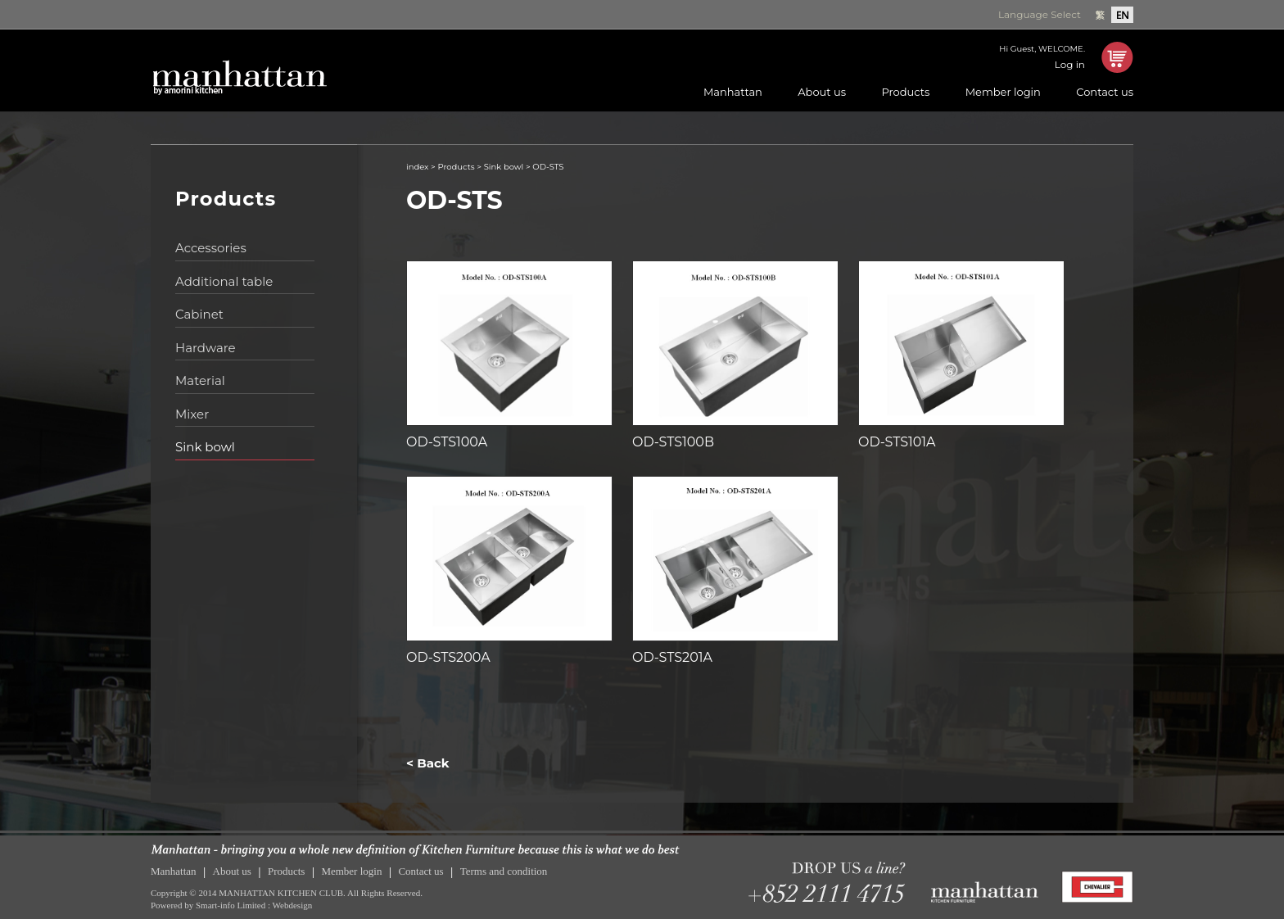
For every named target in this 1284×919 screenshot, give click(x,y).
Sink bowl (205, 447)
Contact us (1104, 91)
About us (822, 91)
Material (200, 380)
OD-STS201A (672, 657)
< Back (428, 763)
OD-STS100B (673, 442)
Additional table (224, 281)
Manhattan (732, 91)
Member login (1003, 91)
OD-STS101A (897, 442)
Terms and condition (504, 871)
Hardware (205, 347)
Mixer (192, 414)
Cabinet (199, 314)
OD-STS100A (446, 442)
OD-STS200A (448, 657)
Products (905, 91)
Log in (1070, 64)
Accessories (210, 248)
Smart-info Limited (230, 905)
